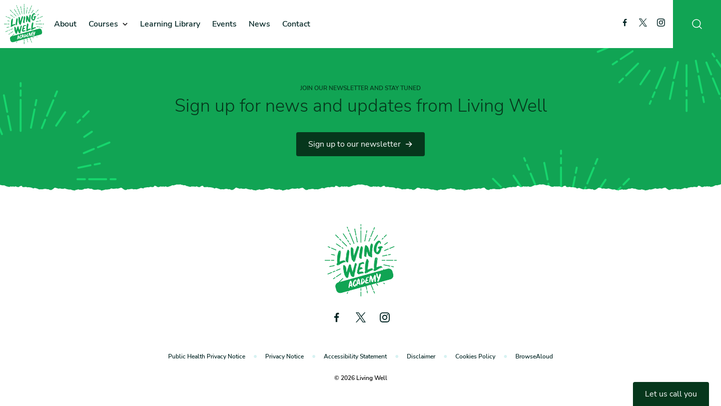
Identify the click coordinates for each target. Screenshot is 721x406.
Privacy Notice (284, 356)
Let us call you (671, 393)
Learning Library (170, 24)
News (259, 24)
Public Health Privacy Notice (206, 356)
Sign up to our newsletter (360, 144)
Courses (103, 24)
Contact (296, 24)
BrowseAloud (534, 356)
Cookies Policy (475, 356)
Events (224, 24)
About (65, 24)
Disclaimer (421, 356)
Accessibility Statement (355, 356)
